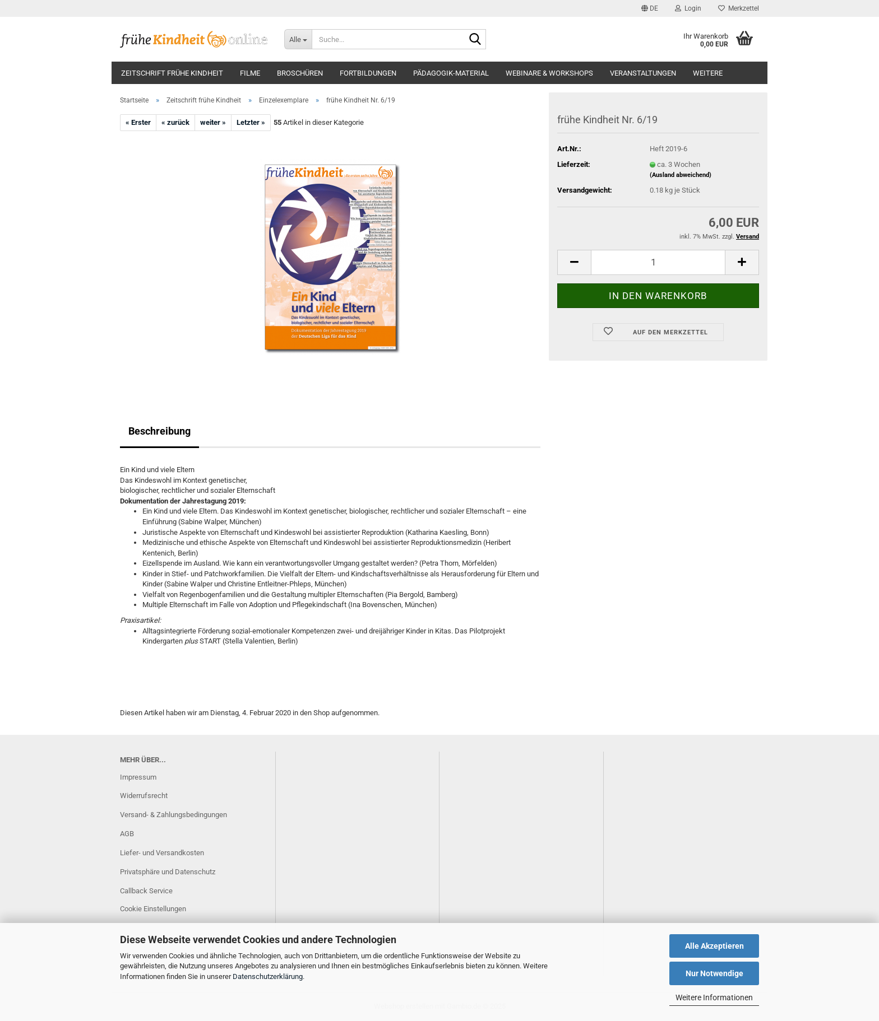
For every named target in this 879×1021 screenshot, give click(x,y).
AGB (127, 833)
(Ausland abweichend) (680, 175)
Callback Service (146, 891)
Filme (250, 73)
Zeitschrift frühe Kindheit (172, 73)
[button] (650, 8)
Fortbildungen (368, 73)
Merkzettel (738, 8)
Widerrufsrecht (144, 795)
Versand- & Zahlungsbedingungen (173, 814)
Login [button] (688, 8)
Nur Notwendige (714, 973)
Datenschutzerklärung (268, 976)
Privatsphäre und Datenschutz (167, 872)
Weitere (708, 73)
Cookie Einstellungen (153, 909)
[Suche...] (298, 39)
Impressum (138, 777)
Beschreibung (159, 431)
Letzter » (251, 122)
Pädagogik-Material (451, 73)
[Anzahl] (658, 262)
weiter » (213, 122)
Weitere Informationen (714, 997)
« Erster (138, 122)
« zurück (175, 122)
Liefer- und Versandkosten (162, 852)
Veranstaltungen (643, 73)
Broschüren (300, 73)
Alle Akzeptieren (714, 945)
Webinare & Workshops (549, 73)
